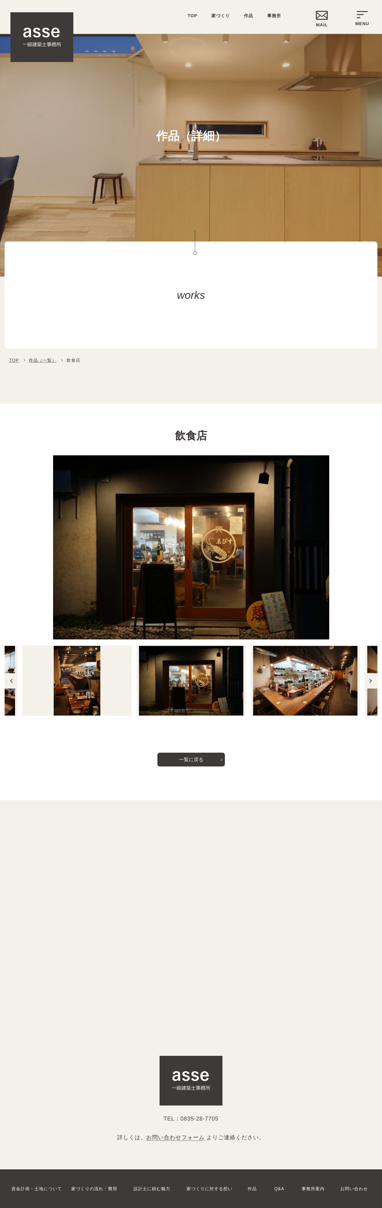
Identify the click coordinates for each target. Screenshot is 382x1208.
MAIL (322, 24)
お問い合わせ (354, 1188)
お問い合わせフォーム (175, 1137)
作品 (248, 15)
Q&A (279, 1188)
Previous (11, 681)
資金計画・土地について (36, 1188)
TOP (14, 360)
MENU (362, 18)
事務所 (274, 15)
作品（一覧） (42, 360)
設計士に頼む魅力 (151, 1188)
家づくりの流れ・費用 (94, 1188)
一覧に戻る (191, 759)
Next (371, 681)
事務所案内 (313, 1188)
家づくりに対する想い (210, 1188)
